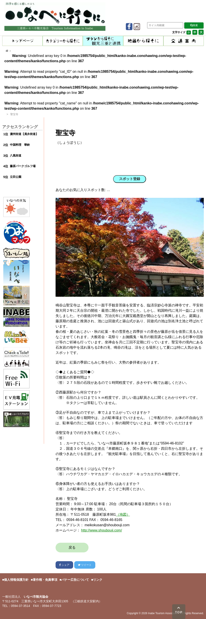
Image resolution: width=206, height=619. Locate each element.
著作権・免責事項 (45, 579)
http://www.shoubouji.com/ (101, 530)
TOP (179, 610)
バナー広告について (75, 579)
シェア (64, 564)
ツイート (85, 564)
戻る (72, 547)
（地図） (123, 514)
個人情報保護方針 (16, 579)
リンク (97, 579)
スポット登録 (129, 179)
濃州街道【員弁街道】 (24, 134)
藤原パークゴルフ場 (23, 166)
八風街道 (15, 155)
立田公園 (15, 176)
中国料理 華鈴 (20, 144)
